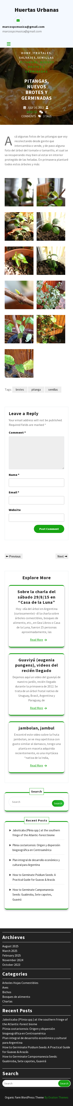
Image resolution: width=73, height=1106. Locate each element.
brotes (20, 389)
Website (15, 510)
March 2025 (9, 951)
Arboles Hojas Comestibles (20, 983)
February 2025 (11, 955)
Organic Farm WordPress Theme (36, 1097)
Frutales (42, 53)
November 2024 (12, 960)
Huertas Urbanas (37, 9)
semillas (53, 389)
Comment (17, 432)
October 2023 (11, 965)
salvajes (27, 57)
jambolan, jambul (37, 728)
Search (58, 803)
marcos (31, 112)
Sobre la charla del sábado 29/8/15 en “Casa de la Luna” (37, 597)
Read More (36, 640)
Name (14, 475)
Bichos (6, 992)
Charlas (7, 1001)
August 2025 (10, 946)
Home (26, 53)
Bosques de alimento (16, 997)
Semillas (45, 57)
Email (14, 492)
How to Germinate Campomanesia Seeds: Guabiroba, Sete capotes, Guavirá (33, 894)
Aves (5, 987)
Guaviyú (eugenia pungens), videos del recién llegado (36, 665)
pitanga (36, 389)
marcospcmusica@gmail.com (22, 31)
